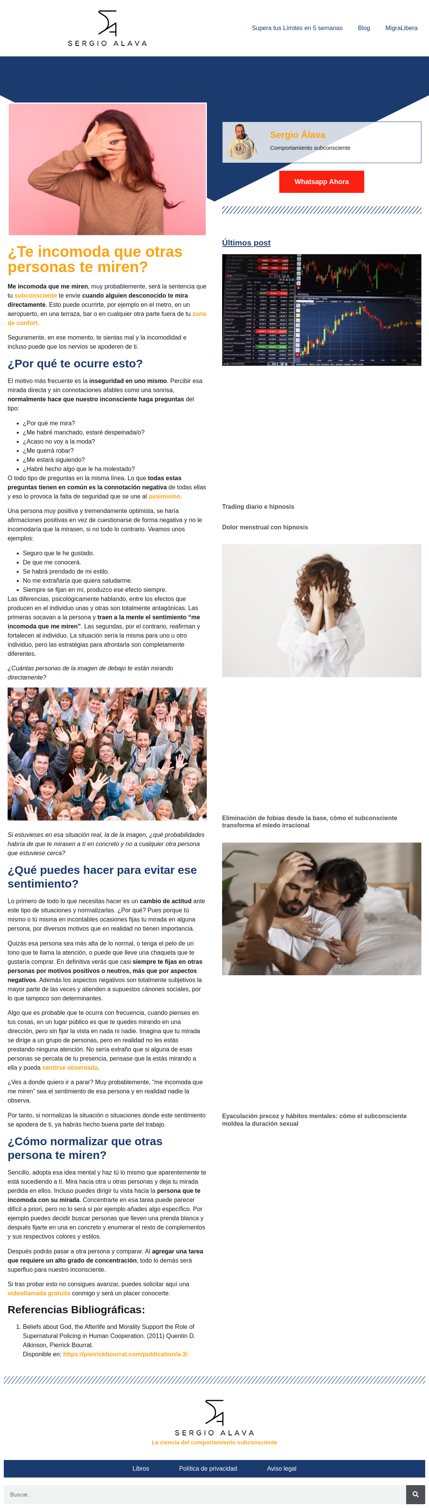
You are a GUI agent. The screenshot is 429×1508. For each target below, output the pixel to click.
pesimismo (165, 496)
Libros (155, 1468)
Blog (364, 28)
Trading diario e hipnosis (258, 506)
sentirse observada (70, 1067)
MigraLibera (402, 28)
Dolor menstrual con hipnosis (265, 527)
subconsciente (35, 295)
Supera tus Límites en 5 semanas (297, 28)
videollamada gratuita (39, 1293)
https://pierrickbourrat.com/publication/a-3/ (125, 1354)
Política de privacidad (208, 1468)
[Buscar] (415, 1494)
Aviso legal (267, 1468)
